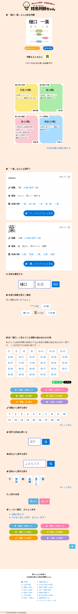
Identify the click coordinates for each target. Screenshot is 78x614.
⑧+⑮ (64, 363)
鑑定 (55, 284)
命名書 (48, 48)
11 (9, 419)
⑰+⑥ (43, 374)
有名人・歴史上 (28, 598)
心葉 (24, 254)
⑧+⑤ (43, 363)
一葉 (24, 203)
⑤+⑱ (64, 357)
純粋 (23, 475)
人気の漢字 (27, 584)
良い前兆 (29, 477)
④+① (21, 357)
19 (58, 419)
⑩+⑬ (32, 369)
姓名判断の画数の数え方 (59, 148)
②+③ (51, 351)
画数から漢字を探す (17, 407)
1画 (36, 306)
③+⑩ (10, 357)
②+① (41, 351)
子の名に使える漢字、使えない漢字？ (29, 517)
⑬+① (64, 369)
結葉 (53, 254)
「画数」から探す (24, 402)
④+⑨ (32, 357)
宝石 (43, 475)
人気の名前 (27, 595)
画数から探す (28, 587)
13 (21, 419)
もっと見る (66, 425)
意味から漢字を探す (17, 471)
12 (47, 26)
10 (64, 414)
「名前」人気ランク (24, 390)
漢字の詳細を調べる (17, 432)
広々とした (36, 480)
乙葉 (45, 254)
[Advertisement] (39, 74)
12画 (40, 312)
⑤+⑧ (53, 357)
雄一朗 (48, 203)
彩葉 (31, 254)
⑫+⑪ (53, 369)
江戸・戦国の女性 (45, 590)
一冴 (40, 203)
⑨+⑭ (10, 369)
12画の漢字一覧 (33, 238)
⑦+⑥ (21, 363)
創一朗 (32, 203)
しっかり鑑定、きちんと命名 (21, 509)
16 (39, 419)
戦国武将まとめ (44, 598)
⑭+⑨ (21, 374)
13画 (51, 312)
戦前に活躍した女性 (46, 587)
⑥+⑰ (10, 363)
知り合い (16, 478)
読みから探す (28, 590)
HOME (25, 582)
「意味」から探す (24, 396)
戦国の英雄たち (44, 592)
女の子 (45, 501)
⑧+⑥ (53, 363)
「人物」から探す (54, 402)
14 (27, 419)
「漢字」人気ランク (54, 390)
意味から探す (28, 592)
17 (46, 419)
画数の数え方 (18, 514)
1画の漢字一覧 (31, 187)
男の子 (33, 501)
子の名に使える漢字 (46, 584)
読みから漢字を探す (17, 454)
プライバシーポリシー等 (47, 600)
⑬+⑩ (10, 374)
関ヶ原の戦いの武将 (46, 595)
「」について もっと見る (39, 213)
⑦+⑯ (32, 363)
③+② (62, 351)
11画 (26, 312)
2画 (46, 306)
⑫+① (43, 369)
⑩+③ (21, 369)
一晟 (57, 203)
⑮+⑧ (32, 374)
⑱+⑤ (53, 374)
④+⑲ (43, 357)
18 (52, 419)
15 (31, 26)
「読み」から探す (54, 396)
